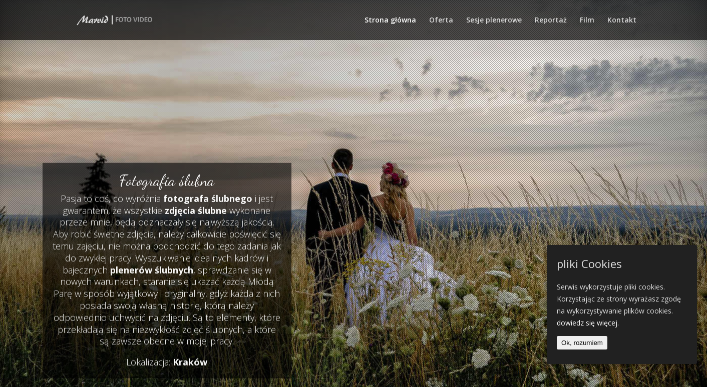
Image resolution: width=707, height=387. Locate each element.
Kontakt (621, 20)
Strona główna (390, 20)
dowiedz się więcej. (588, 323)
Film (587, 20)
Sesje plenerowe (494, 20)
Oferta (441, 20)
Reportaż (551, 20)
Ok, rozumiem (582, 342)
